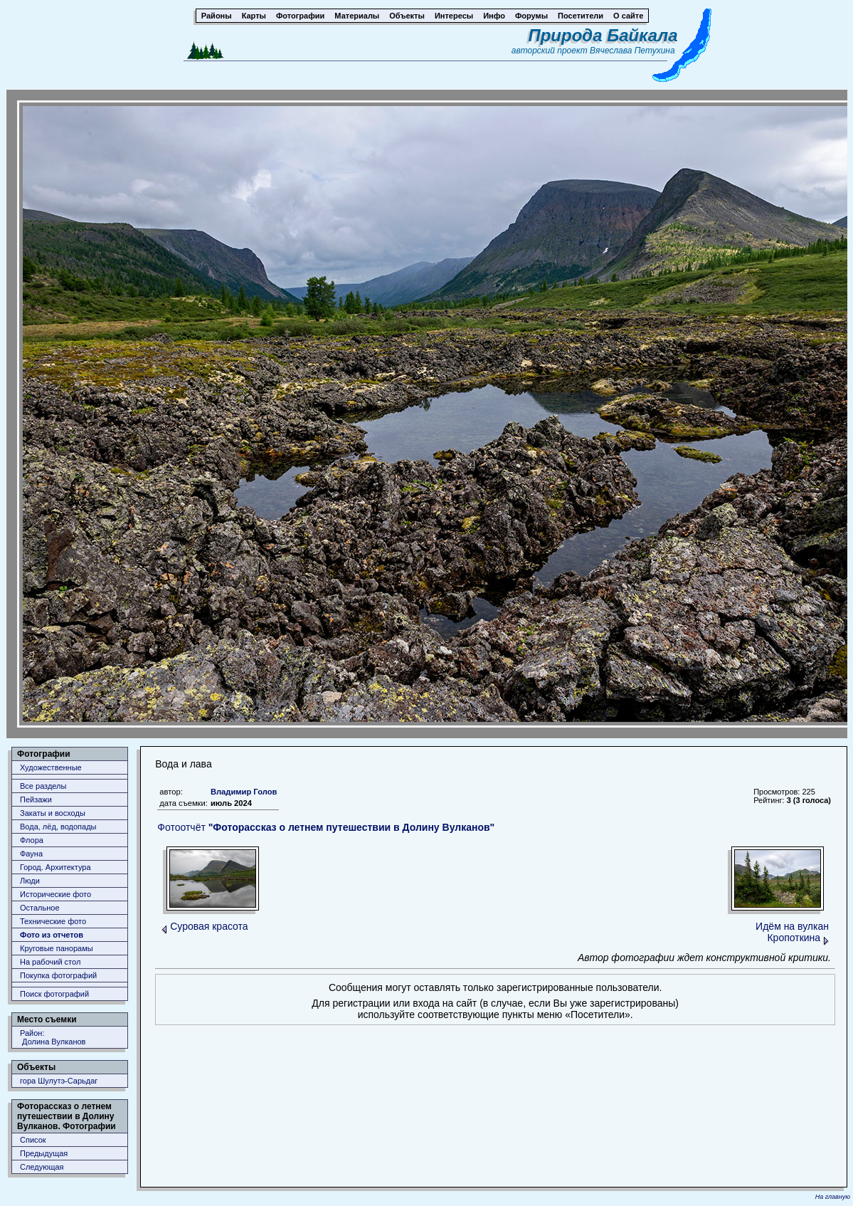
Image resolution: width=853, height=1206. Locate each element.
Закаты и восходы (52, 813)
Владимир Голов (244, 791)
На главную (832, 1196)
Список (33, 1140)
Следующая (42, 1167)
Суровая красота (209, 926)
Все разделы (43, 786)
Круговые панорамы (56, 948)
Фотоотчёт (325, 827)
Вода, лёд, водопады (58, 826)
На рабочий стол (50, 962)
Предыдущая (44, 1153)
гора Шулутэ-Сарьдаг (58, 1080)
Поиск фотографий (54, 994)
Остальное (40, 907)
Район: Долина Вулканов (52, 1037)
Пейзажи (36, 799)
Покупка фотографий (58, 975)
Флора (31, 840)
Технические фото (53, 921)
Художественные (51, 767)
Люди (30, 880)
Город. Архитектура (55, 867)
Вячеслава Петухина (632, 51)
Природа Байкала (602, 35)
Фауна (31, 853)
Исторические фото (55, 894)
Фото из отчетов (51, 934)
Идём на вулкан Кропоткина (792, 932)
